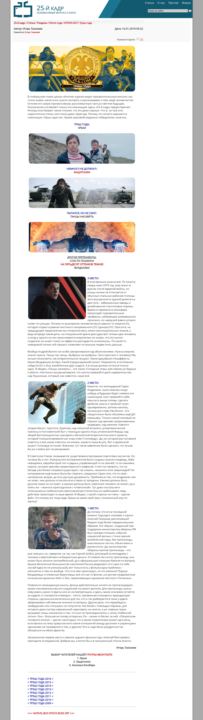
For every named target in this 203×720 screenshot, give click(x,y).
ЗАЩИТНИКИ (82, 172)
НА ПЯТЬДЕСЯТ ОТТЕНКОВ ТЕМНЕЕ (82, 264)
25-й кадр (19, 23)
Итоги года (55, 23)
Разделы (42, 23)
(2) (139, 39)
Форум (186, 3)
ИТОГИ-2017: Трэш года (78, 23)
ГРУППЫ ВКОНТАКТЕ (99, 654)
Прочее (173, 3)
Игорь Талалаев (32, 32)
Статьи (149, 3)
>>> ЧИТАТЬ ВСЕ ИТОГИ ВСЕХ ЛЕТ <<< (51, 713)
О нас (161, 3)
